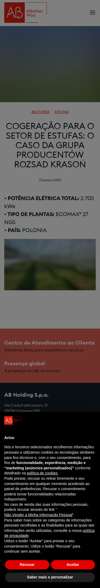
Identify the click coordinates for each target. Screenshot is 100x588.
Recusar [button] (27, 564)
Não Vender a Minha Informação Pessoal (38, 515)
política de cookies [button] (42, 473)
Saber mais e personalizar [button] (50, 577)
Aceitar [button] (73, 564)
